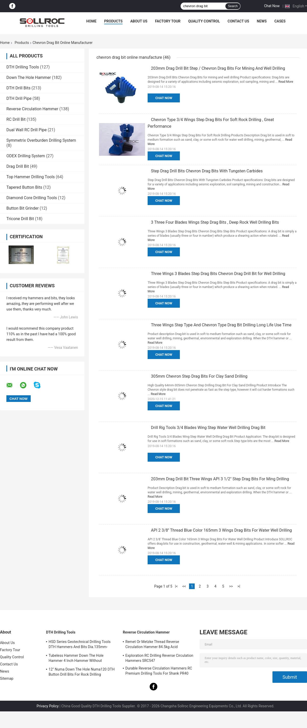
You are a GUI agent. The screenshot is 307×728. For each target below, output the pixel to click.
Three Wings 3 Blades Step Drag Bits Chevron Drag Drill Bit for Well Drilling (218, 273)
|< (176, 586)
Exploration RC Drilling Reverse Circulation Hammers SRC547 (159, 658)
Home (91, 21)
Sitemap (6, 678)
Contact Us (238, 21)
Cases (280, 21)
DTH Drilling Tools (22, 67)
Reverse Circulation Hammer (32, 108)
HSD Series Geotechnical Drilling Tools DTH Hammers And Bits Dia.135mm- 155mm (80, 645)
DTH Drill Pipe (18, 98)
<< (184, 586)
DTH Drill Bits (18, 88)
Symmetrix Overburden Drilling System (41, 140)
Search (233, 6)
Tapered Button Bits (24, 187)
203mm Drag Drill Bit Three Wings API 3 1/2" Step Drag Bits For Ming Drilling (220, 478)
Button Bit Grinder (22, 208)
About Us (138, 21)
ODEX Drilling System (25, 155)
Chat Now (272, 6)
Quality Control (204, 21)
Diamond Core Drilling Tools (31, 197)
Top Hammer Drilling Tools (30, 176)
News (262, 21)
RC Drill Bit (16, 119)
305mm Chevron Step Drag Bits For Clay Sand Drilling (199, 376)
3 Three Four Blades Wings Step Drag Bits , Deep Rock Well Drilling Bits (215, 222)
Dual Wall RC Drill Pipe (26, 129)
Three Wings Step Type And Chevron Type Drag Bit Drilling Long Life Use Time (221, 325)
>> (231, 586)
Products (113, 21)
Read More (285, 81)
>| (238, 586)
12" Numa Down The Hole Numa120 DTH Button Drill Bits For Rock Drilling (82, 671)
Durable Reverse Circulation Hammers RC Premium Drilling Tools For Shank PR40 (158, 670)
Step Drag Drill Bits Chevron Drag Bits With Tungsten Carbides (207, 171)
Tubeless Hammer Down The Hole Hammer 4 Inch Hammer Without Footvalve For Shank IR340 (76, 658)
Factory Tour (168, 21)
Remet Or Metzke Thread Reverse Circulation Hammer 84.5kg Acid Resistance (152, 645)
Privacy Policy (48, 706)
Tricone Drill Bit (20, 218)
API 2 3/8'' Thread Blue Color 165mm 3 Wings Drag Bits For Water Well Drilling (221, 530)
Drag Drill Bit (17, 166)
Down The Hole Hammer (28, 77)
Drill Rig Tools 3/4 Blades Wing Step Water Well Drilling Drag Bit (208, 427)
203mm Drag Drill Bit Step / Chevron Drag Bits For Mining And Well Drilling (218, 68)
